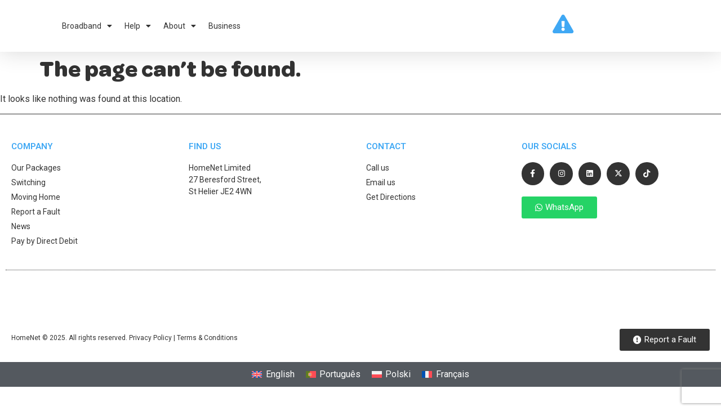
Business (224, 29)
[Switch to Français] (445, 382)
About (179, 29)
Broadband (87, 29)
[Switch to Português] (333, 382)
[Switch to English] (273, 382)
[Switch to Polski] (391, 382)
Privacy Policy (150, 345)
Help (137, 29)
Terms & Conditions (207, 345)
